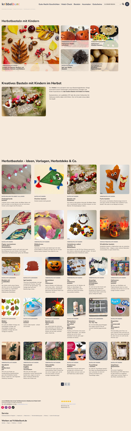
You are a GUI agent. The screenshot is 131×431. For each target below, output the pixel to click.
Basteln (77, 4)
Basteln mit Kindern (17, 9)
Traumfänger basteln (93, 365)
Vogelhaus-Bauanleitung (115, 366)
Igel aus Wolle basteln (67, 68)
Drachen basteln (40, 199)
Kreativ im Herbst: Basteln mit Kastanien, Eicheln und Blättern (14, 68)
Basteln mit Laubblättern (6, 281)
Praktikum (14, 423)
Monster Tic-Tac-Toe (93, 322)
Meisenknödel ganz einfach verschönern (27, 367)
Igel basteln (27, 280)
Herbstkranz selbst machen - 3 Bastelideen (74, 245)
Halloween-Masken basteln (97, 44)
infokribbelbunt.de (22, 404)
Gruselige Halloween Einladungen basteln (93, 282)
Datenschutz (27, 415)
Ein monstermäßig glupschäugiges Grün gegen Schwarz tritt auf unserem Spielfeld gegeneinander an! (98, 327)
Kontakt (20, 423)
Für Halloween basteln (71, 281)
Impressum (19, 415)
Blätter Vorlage (4, 322)
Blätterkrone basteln (38, 245)
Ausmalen (86, 4)
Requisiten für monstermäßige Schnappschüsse (115, 325)
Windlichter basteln (107, 244)
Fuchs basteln (105, 199)
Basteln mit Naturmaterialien (49, 322)
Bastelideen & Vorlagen (7, 9)
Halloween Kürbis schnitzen (68, 44)
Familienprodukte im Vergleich (8, 415)
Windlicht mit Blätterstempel (6, 367)
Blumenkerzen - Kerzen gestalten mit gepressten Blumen (71, 325)
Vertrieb (3, 423)
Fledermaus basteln (71, 365)
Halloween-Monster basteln (115, 281)
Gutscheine (97, 4)
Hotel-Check (66, 4)
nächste (69, 384)
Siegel (8, 423)
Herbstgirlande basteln (7, 199)
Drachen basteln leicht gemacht (42, 201)
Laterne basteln (26, 322)
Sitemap (46, 415)
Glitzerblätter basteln (49, 365)
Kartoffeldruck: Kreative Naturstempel (96, 67)
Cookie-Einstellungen (54, 415)
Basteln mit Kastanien (71, 199)
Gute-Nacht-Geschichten (49, 4)
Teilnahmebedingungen (37, 415)
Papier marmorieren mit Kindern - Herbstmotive (9, 245)
